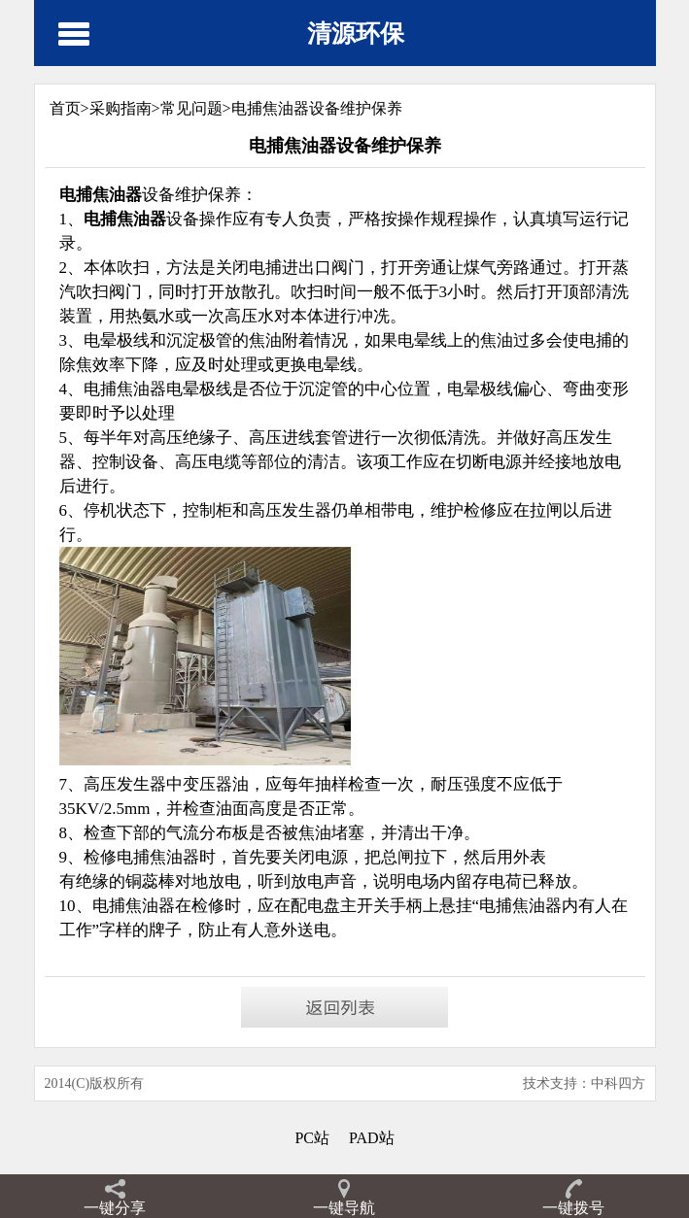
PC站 (311, 1138)
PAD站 (372, 1138)
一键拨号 (573, 1208)
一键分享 (115, 1208)
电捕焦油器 (520, 906)
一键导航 (344, 1208)
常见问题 (191, 108)
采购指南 (120, 108)
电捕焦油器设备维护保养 (316, 108)
